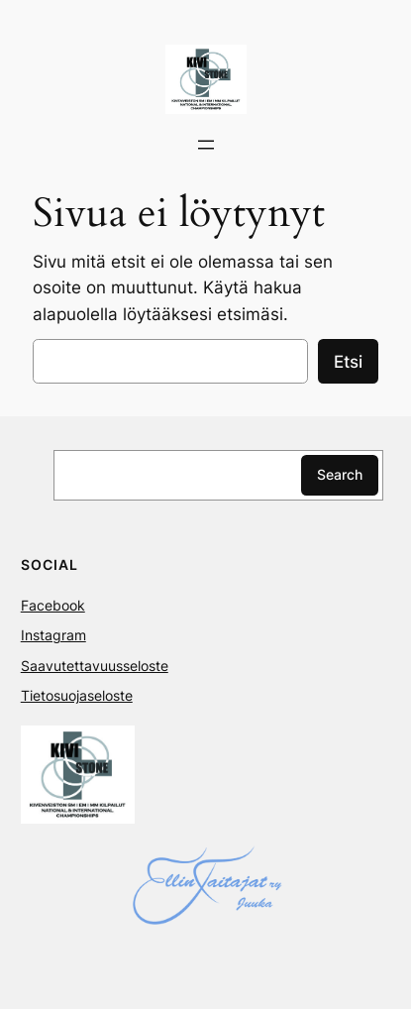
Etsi (348, 362)
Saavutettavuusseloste (94, 665)
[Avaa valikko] (206, 145)
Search (339, 474)
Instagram (53, 634)
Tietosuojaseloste (77, 695)
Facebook (53, 605)
